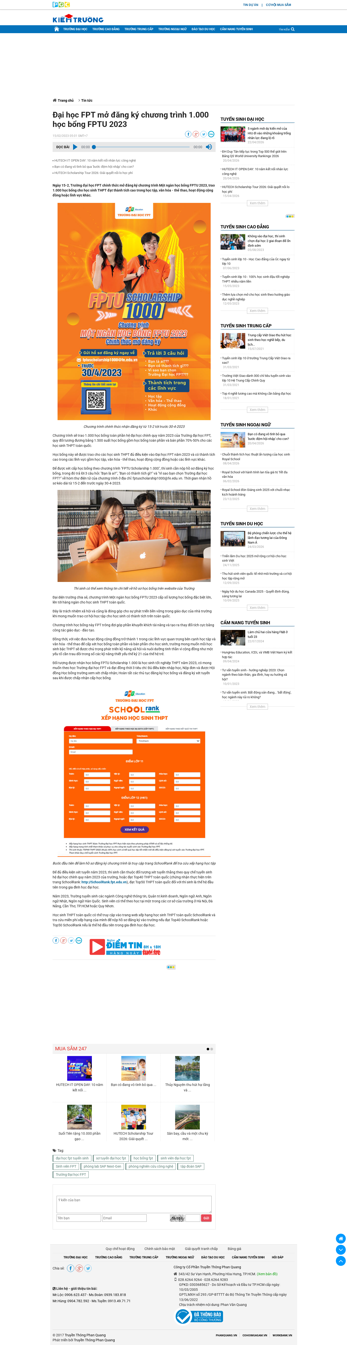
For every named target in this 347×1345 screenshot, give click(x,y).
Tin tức (86, 100)
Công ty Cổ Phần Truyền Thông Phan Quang (207, 1267)
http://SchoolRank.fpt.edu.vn (104, 882)
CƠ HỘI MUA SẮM (278, 5)
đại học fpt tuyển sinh (72, 1158)
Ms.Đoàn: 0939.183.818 (107, 1295)
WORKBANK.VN (282, 1335)
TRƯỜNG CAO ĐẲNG (106, 29)
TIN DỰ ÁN (250, 5)
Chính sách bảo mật (159, 1249)
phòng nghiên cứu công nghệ (151, 1166)
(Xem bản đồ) (267, 1274)
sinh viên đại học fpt (176, 1158)
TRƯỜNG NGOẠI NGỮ (172, 29)
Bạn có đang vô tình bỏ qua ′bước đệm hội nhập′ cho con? (94, 166)
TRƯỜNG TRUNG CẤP (138, 29)
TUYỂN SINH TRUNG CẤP (246, 325)
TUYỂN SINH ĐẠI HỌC (242, 119)
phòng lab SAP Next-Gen (102, 1166)
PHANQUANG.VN (226, 1335)
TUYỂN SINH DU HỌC (242, 523)
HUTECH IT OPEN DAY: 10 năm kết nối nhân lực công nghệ (95, 160)
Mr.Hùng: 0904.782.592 (71, 1301)
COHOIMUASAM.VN (255, 1335)
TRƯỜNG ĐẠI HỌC (75, 29)
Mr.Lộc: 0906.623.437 (69, 1295)
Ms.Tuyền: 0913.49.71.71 (111, 1301)
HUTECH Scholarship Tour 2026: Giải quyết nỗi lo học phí (93, 173)
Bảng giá (234, 1249)
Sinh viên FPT (66, 1166)
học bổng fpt (143, 1158)
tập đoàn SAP (191, 1166)
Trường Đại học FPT (71, 1175)
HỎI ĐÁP (278, 1257)
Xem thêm (257, 203)
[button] (75, 147)
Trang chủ (66, 100)
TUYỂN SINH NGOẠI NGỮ (246, 424)
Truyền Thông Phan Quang (85, 1335)
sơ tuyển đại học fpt (111, 1158)
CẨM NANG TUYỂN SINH (236, 29)
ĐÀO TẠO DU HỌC (203, 29)
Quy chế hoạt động (120, 1249)
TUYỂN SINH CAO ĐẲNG (245, 226)
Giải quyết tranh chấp (201, 1249)
